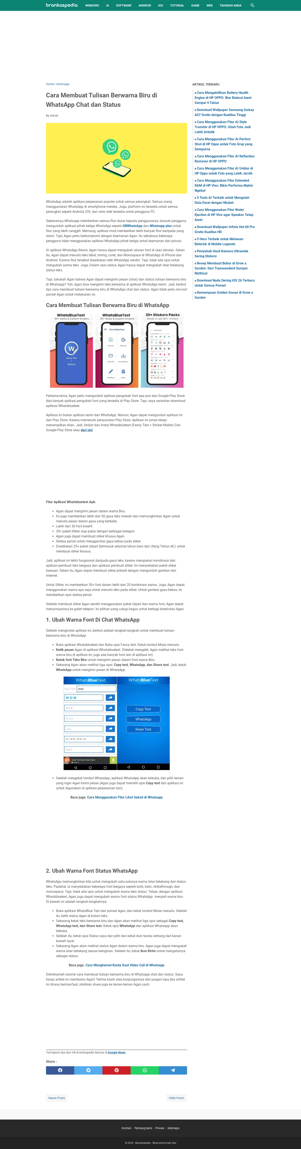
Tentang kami (143, 1128)
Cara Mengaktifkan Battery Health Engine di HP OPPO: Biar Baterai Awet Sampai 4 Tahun (223, 98)
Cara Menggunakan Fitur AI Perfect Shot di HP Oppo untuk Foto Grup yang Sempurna (223, 144)
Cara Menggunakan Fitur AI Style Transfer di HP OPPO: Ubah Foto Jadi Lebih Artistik (223, 127)
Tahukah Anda (230, 5)
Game (195, 5)
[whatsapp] (145, 1070)
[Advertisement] (150, 46)
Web (210, 5)
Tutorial (177, 5)
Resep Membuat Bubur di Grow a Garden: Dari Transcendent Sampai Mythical (221, 268)
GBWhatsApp (132, 226)
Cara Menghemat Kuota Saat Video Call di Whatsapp (124, 965)
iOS (160, 5)
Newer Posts (56, 1098)
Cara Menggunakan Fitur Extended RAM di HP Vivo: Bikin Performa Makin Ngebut (224, 186)
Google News (116, 1052)
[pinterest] (116, 1070)
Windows (92, 5)
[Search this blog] (252, 5)
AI (107, 5)
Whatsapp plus (161, 226)
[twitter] (88, 1070)
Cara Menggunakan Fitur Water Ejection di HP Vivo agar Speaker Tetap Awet (224, 215)
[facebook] (60, 1070)
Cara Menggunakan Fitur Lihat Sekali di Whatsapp (125, 797)
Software (123, 5)
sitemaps (173, 1128)
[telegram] (173, 1070)
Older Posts (176, 1098)
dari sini (87, 430)
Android (145, 5)
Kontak (126, 1128)
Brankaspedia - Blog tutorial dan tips (155, 1142)
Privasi (159, 1128)
